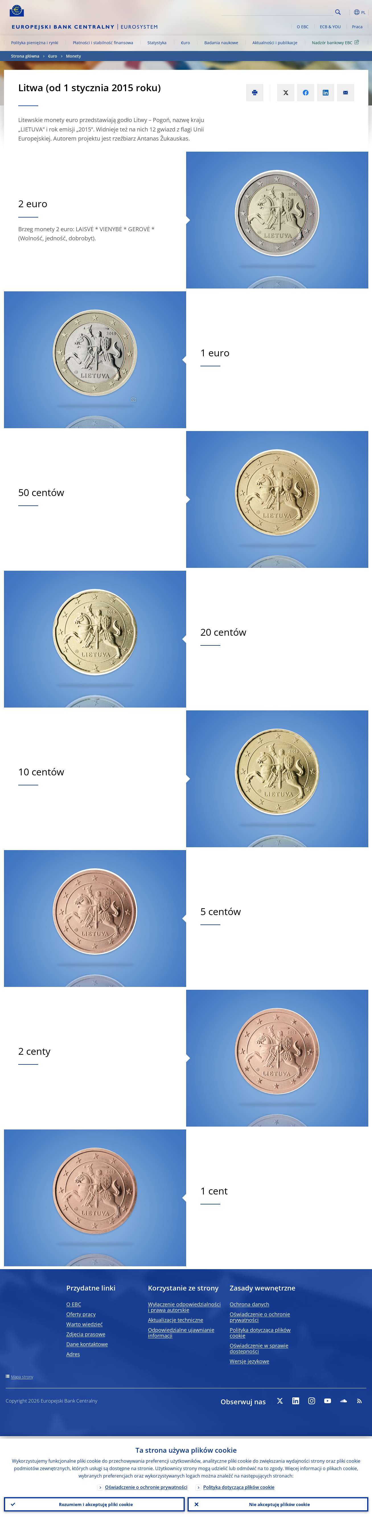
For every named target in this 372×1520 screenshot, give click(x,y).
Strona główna (25, 56)
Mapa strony (22, 1376)
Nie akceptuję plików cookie (278, 1503)
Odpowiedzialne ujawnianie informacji (181, 1332)
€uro (185, 42)
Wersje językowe (249, 1361)
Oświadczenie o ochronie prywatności (260, 1317)
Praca (357, 26)
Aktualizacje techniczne (175, 1319)
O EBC (303, 26)
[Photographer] (132, 400)
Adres (73, 1354)
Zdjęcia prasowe (85, 1334)
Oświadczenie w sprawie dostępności (259, 1348)
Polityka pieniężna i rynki (34, 42)
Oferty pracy (81, 1314)
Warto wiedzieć (84, 1324)
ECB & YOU (330, 26)
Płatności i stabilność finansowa (103, 42)
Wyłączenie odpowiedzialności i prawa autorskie (184, 1307)
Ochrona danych (249, 1304)
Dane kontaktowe (87, 1344)
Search (338, 12)
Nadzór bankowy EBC (336, 42)
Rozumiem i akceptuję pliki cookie (94, 1503)
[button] (348, 12)
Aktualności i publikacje (274, 42)
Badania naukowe (221, 42)
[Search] (304, 11)
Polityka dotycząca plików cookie (260, 1332)
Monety (73, 56)
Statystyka (157, 42)
